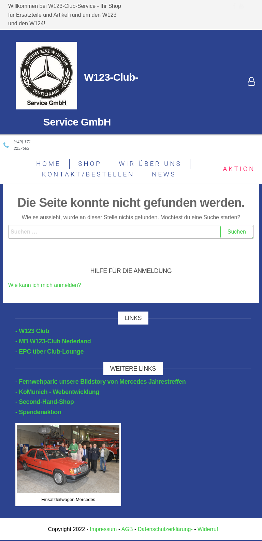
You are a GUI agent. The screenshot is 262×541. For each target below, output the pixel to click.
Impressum (103, 529)
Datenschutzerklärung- (165, 529)
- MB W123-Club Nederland (53, 341)
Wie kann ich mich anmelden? (44, 285)
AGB (127, 529)
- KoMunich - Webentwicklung (57, 391)
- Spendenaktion (38, 412)
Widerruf (208, 529)
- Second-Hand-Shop (44, 401)
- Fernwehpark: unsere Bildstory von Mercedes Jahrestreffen (100, 381)
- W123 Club (32, 331)
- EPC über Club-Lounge (49, 351)
